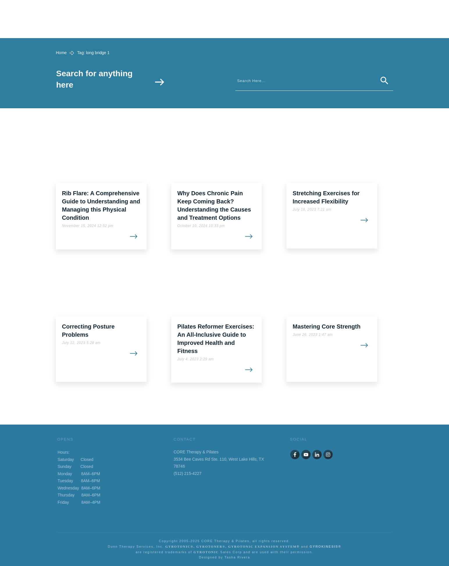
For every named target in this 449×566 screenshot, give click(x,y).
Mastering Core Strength (326, 326)
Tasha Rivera (237, 557)
